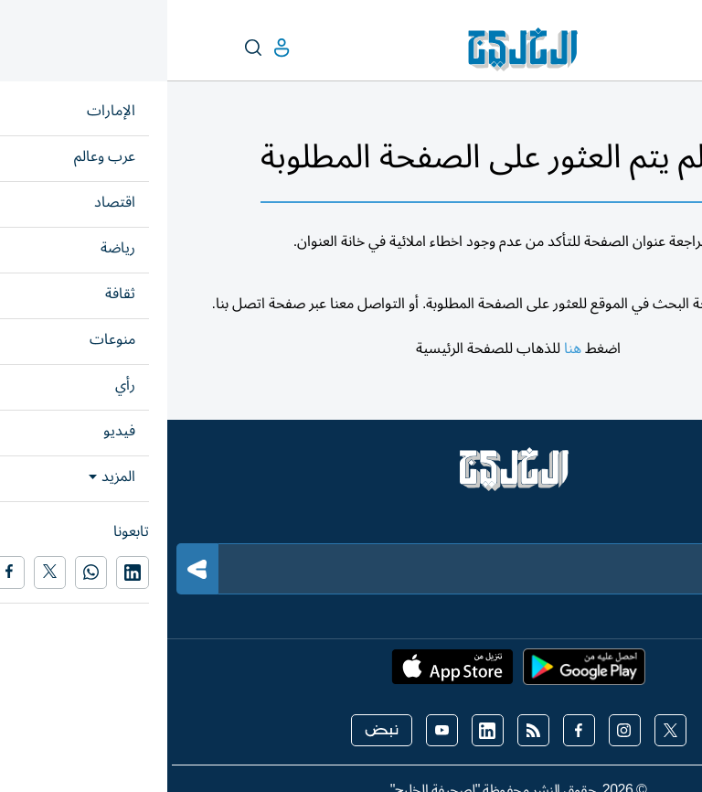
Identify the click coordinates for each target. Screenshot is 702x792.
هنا (405, 348)
